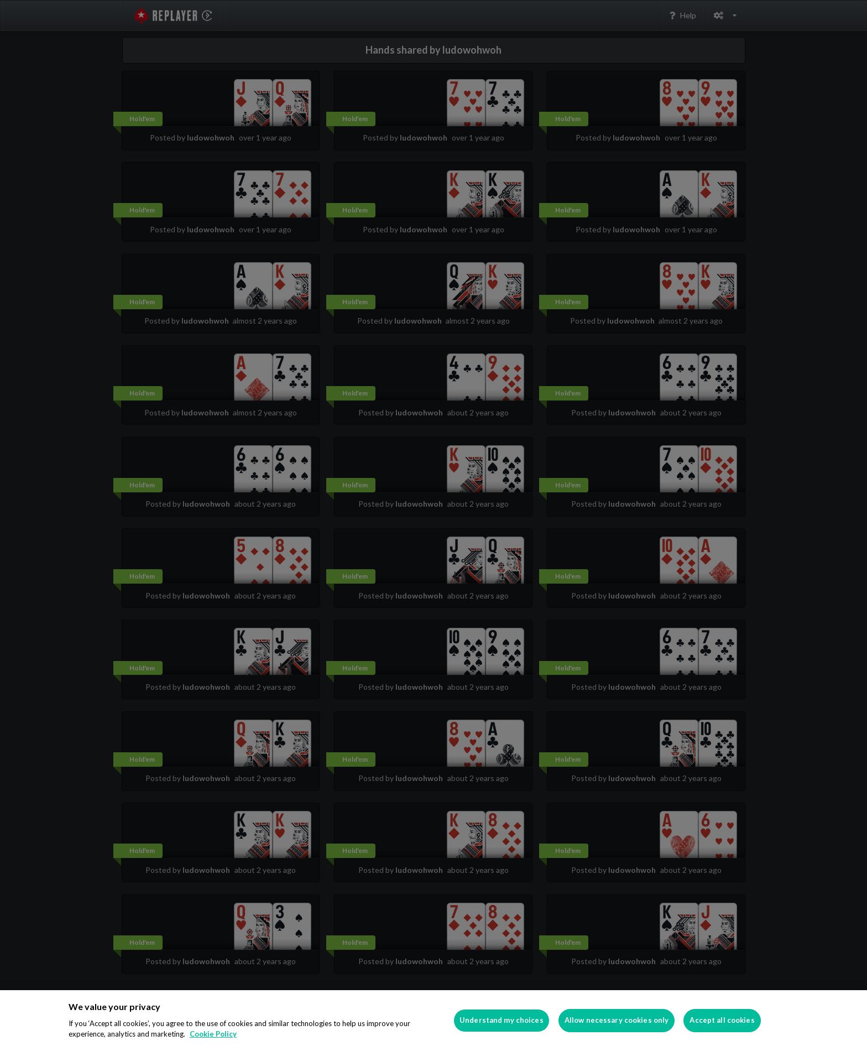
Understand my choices (501, 1020)
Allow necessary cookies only (617, 1020)
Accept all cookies (722, 1020)
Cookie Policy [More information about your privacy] (213, 1033)
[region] (433, 1020)
